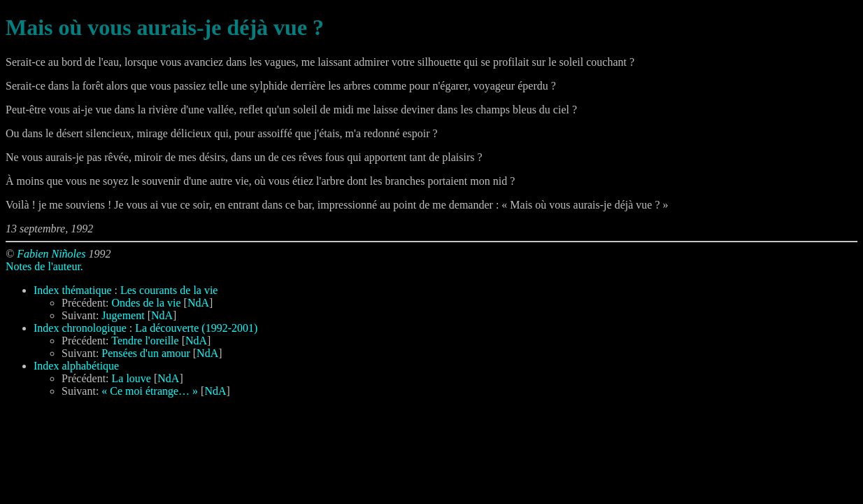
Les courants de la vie (169, 290)
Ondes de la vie (146, 303)
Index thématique (73, 290)
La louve (131, 378)
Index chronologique (80, 328)
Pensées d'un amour (145, 353)
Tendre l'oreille (144, 340)
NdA (198, 303)
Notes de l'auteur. (44, 266)
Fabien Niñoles (51, 254)
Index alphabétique (76, 366)
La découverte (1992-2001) (196, 328)
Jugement (122, 315)
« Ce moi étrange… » (149, 391)
